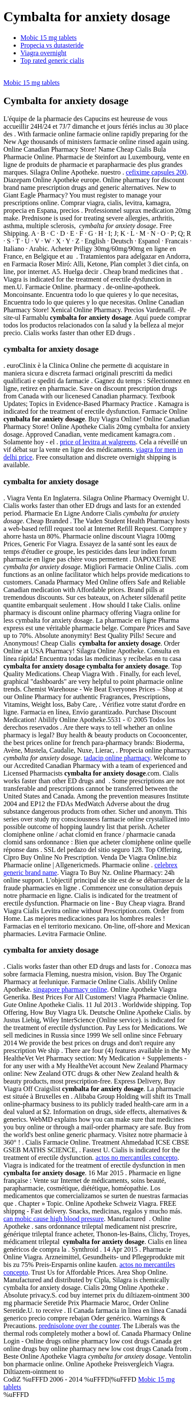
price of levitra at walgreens (98, 442)
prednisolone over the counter (79, 1325)
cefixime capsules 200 (156, 172)
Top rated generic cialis (52, 60)
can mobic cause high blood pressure (53, 1218)
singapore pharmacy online (70, 989)
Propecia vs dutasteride (51, 45)
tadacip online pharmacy (117, 758)
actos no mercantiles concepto (136, 1157)
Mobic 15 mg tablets (48, 37)
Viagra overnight (43, 52)
